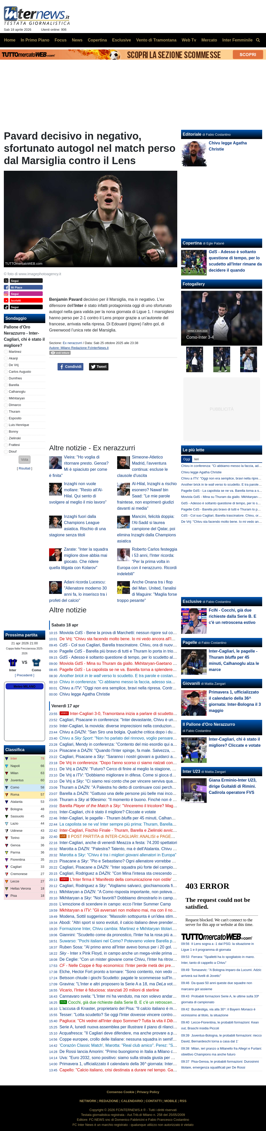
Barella (14, 385)
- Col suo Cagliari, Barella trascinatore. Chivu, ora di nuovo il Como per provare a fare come (152, 645)
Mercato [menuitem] (209, 40)
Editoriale (192, 134)
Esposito (15, 418)
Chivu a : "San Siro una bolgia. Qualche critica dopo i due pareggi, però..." (132, 732)
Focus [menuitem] (60, 40)
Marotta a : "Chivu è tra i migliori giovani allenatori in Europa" (118, 855)
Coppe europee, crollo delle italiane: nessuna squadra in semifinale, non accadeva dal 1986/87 (145, 1039)
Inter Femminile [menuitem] (237, 40)
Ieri (196, 459)
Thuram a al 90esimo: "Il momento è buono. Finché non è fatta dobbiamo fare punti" (139, 799)
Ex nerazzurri (72, 343)
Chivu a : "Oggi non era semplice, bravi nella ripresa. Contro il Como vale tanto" (135, 688)
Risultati (24, 468)
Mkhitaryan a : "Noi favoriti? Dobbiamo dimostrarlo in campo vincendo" (127, 898)
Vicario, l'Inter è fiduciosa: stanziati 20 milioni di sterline (109, 990)
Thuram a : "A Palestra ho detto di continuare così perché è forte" (124, 787)
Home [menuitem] (9, 40)
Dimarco (15, 405)
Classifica (15, 750)
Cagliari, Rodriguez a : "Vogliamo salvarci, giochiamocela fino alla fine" (127, 885)
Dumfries (15, 378)
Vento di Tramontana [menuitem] (156, 40)
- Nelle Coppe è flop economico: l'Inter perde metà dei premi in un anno (127, 965)
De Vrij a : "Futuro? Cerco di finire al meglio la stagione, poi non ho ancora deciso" (139, 769)
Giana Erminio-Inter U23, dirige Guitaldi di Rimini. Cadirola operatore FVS (233, 786)
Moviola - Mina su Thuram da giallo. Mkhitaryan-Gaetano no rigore (124, 663)
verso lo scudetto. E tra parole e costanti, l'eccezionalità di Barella (140, 676)
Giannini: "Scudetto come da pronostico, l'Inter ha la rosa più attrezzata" (125, 935)
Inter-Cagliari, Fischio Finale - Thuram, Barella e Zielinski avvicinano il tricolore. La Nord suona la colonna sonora (162, 830)
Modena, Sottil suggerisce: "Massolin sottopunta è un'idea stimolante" (123, 916)
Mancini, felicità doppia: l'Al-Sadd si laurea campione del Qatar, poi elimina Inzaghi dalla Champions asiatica (146, 528)
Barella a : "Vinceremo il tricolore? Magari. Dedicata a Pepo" (136, 806)
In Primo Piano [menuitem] (35, 40)
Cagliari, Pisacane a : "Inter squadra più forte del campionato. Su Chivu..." (132, 867)
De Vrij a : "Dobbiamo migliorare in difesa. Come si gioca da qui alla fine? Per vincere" (141, 775)
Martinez (15, 352)
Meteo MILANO (24, 686)
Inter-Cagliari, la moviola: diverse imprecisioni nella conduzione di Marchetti (128, 726)
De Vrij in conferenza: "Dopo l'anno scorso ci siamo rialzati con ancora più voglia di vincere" (142, 763)
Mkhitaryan (17, 398)
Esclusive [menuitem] (121, 40)
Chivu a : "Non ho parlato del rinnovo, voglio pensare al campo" (126, 738)
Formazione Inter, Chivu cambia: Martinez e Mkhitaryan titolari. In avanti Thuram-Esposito (141, 928)
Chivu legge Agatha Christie (85, 694)
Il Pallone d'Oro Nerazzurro (209, 724)
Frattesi (14, 445)
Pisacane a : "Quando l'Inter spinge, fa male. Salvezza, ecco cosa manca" (132, 750)
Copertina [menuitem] (97, 40)
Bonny (13, 431)
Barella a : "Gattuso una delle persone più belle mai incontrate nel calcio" (131, 793)
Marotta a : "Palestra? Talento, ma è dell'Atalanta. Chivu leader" (123, 849)
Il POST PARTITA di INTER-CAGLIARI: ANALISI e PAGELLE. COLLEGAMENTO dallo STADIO (150, 836)
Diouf (13, 451)
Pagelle (190, 642)
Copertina (192, 243)
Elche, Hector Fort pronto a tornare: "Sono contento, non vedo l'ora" (121, 971)
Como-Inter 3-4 (200, 337)
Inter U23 (191, 771)
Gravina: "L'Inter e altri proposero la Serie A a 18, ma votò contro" (124, 984)
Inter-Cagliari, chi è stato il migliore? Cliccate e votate (108, 812)
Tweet (99, 367)
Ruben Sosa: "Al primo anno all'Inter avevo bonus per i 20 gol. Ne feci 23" (126, 947)
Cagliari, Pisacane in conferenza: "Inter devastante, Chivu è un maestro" (125, 720)
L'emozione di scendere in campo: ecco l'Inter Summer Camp (115, 904)
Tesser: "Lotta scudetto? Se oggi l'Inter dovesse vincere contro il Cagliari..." (127, 1014)
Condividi (71, 367)
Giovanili (191, 683)
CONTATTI (154, 1101)
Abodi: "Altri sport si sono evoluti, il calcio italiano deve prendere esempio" (126, 922)
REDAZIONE (108, 1101)
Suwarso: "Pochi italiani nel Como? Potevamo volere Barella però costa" (125, 941)
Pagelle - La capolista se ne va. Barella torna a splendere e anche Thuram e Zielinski (141, 669)
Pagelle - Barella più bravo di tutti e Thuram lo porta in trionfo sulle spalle (130, 651)
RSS (183, 1101)
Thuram (14, 411)
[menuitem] (258, 40)
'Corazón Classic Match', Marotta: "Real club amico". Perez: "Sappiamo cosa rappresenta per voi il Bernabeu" (159, 1045)
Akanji (13, 358)
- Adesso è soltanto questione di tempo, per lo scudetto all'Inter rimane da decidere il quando (148, 657)
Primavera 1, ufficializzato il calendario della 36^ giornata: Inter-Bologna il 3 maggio (135, 1064)
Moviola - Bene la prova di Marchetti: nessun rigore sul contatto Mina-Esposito (135, 633)
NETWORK (88, 1101)
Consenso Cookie (120, 1092)
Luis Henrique (19, 425)
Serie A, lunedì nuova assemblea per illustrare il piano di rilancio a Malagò (127, 1027)
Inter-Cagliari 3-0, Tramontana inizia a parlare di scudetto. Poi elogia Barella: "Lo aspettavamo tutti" (154, 713)
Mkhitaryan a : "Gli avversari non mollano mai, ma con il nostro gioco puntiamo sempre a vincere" (151, 910)
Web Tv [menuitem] (189, 40)
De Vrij (14, 365)
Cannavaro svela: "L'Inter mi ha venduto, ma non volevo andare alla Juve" (127, 996)
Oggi (186, 459)
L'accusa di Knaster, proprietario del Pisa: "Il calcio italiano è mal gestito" (125, 1008)
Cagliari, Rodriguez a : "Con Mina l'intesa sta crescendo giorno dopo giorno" (134, 873)
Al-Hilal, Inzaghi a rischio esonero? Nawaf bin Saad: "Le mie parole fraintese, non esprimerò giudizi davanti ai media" (147, 496)
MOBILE (170, 1101)
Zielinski (15, 438)
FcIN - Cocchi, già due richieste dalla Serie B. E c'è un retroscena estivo (232, 616)
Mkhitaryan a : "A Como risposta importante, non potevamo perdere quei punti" (136, 892)
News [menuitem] (77, 40)
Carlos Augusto (20, 372)
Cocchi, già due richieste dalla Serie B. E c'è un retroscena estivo (123, 1002)
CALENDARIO (132, 1101)
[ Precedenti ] (24, 675)
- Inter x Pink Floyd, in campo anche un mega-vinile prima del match (125, 953)
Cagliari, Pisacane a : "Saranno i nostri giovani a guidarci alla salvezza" (127, 756)
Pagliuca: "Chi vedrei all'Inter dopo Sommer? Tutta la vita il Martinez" (127, 1021)
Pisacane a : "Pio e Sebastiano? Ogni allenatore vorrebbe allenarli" (124, 861)
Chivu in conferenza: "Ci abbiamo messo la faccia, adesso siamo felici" (124, 682)
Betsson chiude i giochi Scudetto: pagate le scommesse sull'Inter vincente (126, 978)
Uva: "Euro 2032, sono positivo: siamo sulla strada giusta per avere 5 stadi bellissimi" (137, 1057)
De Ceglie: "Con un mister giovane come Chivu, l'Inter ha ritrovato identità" (127, 959)
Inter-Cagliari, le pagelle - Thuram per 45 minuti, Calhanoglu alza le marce (132, 818)
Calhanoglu (17, 391)
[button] (24, 460)
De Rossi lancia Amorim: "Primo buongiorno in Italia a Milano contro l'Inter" (127, 1051)
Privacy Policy (148, 1092)
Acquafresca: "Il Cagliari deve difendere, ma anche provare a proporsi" (123, 1033)
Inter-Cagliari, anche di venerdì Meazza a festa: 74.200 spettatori (118, 842)
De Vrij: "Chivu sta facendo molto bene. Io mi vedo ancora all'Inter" (120, 639)
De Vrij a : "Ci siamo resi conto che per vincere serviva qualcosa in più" (127, 781)
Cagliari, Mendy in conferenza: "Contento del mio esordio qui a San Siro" (125, 744)
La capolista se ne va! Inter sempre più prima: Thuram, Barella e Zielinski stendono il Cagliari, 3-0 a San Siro (158, 824)
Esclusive (192, 601)
